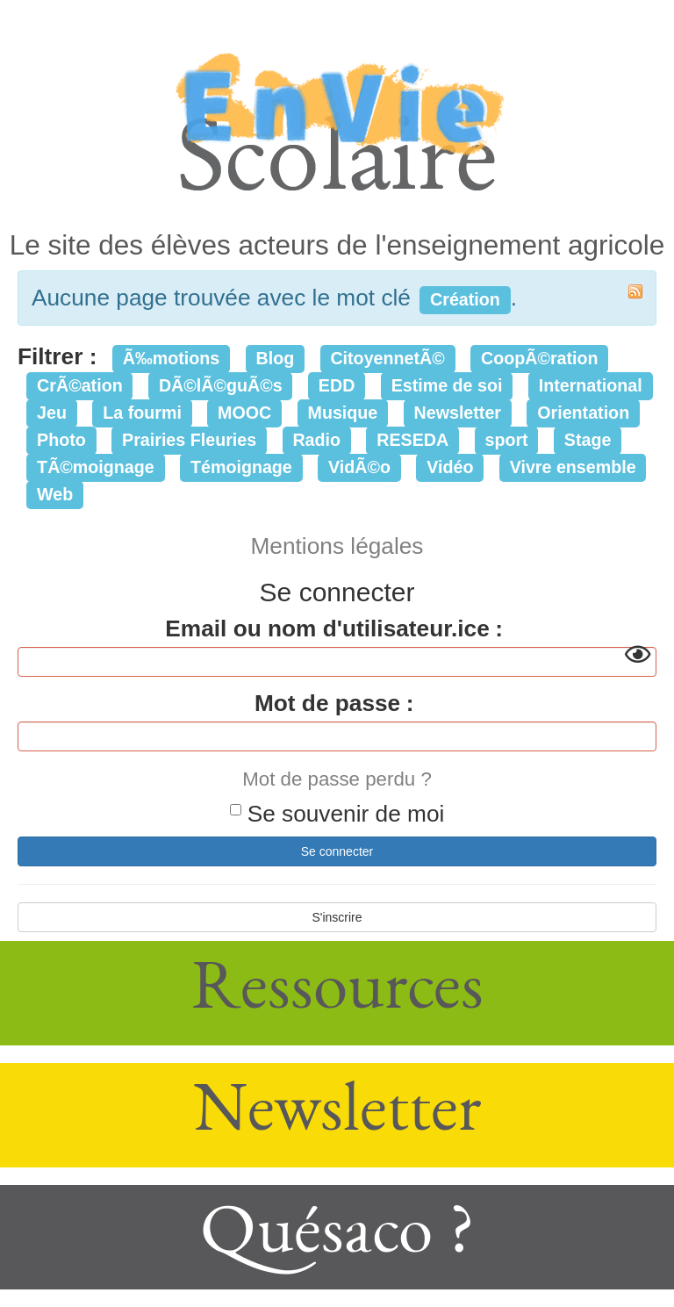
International (590, 385)
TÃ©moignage (95, 467)
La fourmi (142, 412)
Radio (316, 439)
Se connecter (337, 851)
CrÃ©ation (80, 385)
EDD (337, 385)
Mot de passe (327, 703)
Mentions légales (337, 546)
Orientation (583, 412)
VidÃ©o (359, 467)
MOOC (244, 412)
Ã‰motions (171, 358)
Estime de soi (447, 385)
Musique (343, 412)
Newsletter (458, 412)
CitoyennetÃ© (387, 358)
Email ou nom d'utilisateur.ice (327, 628)
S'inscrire (337, 917)
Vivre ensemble (573, 467)
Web (55, 494)
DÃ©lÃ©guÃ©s (221, 385)
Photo (61, 439)
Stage (588, 439)
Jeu (52, 412)
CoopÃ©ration (540, 358)
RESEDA (412, 439)
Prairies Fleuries (189, 439)
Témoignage (241, 467)
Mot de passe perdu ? (337, 779)
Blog (274, 358)
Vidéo (450, 467)
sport (505, 439)
